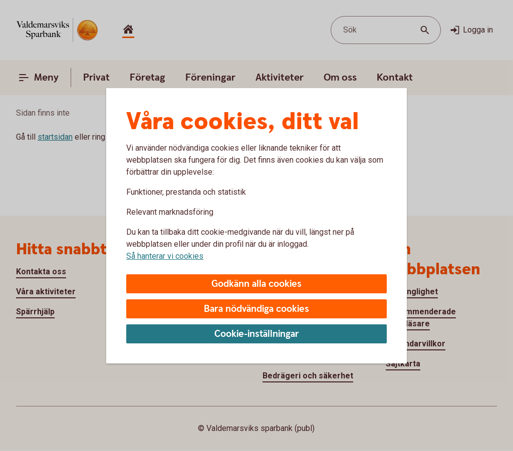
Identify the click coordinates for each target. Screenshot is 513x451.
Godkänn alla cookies (256, 284)
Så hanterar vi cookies (164, 256)
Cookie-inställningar (256, 334)
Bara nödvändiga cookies (256, 309)
